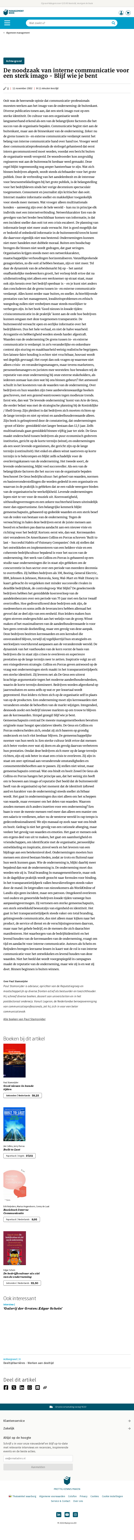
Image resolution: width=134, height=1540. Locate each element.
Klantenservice (67, 1421)
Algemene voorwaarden (52, 1496)
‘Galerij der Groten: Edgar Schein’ (32, 1309)
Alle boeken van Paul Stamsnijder (24, 1019)
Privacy (83, 1496)
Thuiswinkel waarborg (23, 1496)
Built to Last (11, 1149)
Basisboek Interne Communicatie (15, 1211)
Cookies (94, 1496)
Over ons (78, 1501)
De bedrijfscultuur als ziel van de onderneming (21, 1275)
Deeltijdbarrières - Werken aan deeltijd (28, 1363)
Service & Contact (60, 1501)
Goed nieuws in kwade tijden (18, 1087)
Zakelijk (67, 1428)
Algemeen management (18, 32)
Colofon (72, 1496)
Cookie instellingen (112, 1496)
